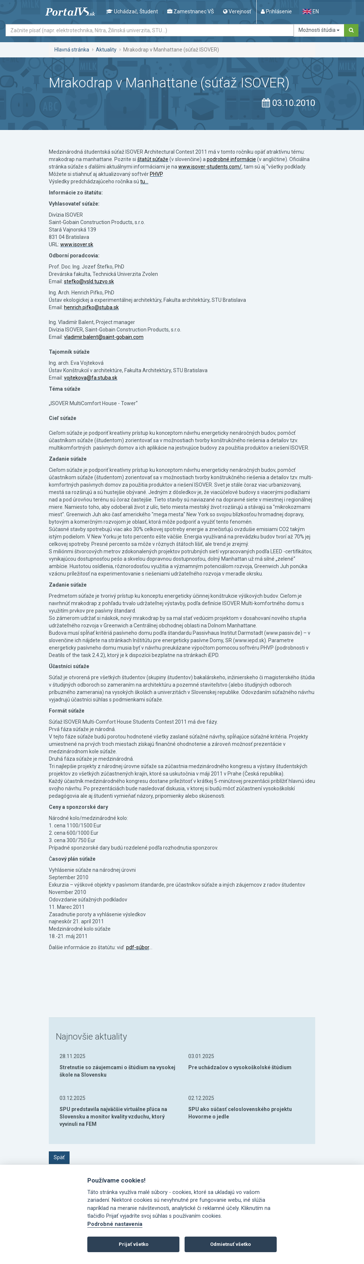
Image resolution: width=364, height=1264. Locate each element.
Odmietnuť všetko (230, 1244)
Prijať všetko (133, 1244)
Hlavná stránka (71, 50)
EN (311, 11)
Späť (59, 1157)
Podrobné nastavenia (114, 1224)
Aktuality (106, 50)
